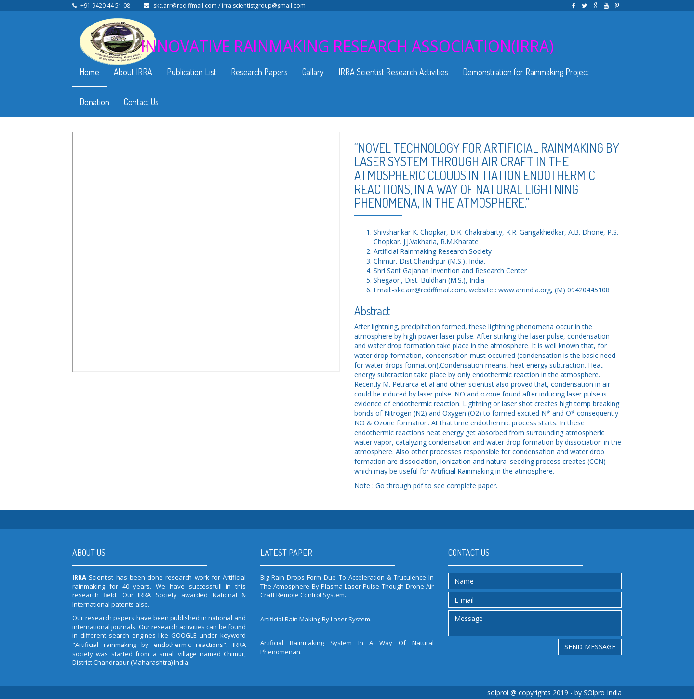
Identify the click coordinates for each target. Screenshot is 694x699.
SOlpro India (603, 692)
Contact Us (141, 101)
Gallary (313, 71)
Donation (94, 101)
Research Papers (259, 71)
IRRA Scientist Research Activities (393, 71)
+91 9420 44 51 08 (105, 5)
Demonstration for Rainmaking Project (526, 71)
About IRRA (133, 71)
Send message (589, 646)
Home (89, 71)
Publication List (191, 71)
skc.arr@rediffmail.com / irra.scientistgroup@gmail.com (229, 5)
